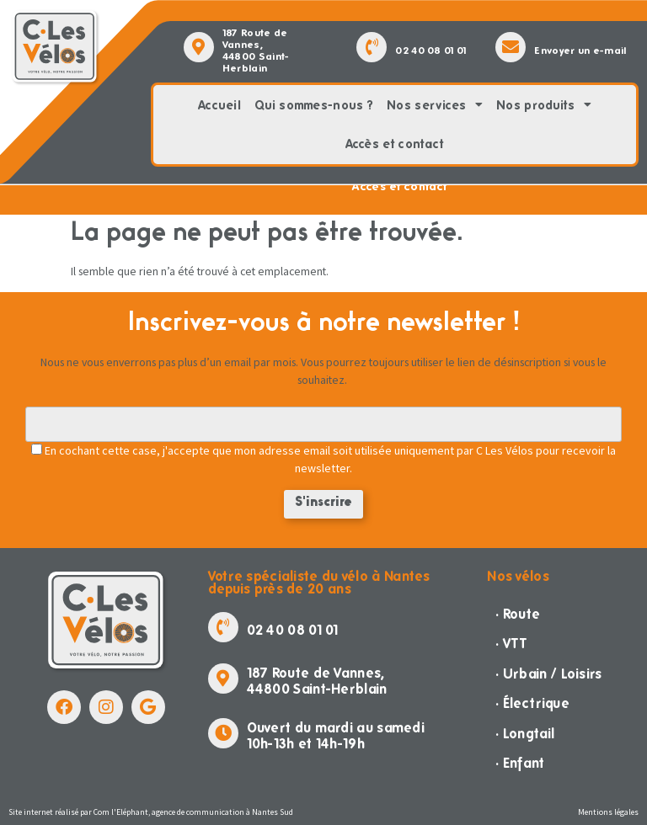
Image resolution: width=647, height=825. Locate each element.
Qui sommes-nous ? (313, 105)
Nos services (435, 105)
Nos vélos (518, 576)
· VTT (511, 643)
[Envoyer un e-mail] (510, 47)
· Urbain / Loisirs (548, 674)
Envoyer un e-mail (580, 50)
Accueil (219, 105)
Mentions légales (608, 811)
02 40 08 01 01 (430, 50)
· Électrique (532, 703)
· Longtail (524, 734)
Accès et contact (395, 144)
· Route (517, 614)
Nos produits (543, 105)
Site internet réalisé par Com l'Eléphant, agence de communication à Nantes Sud (150, 811)
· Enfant (519, 763)
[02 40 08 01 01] (371, 47)
